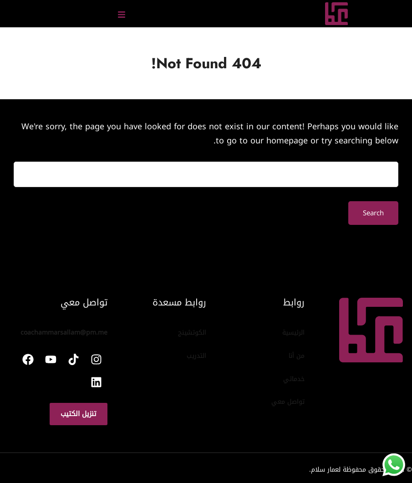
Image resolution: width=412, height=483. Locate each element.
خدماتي (294, 379)
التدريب (196, 356)
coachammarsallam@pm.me (63, 332)
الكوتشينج (192, 332)
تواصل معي (288, 402)
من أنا (297, 356)
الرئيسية (293, 332)
